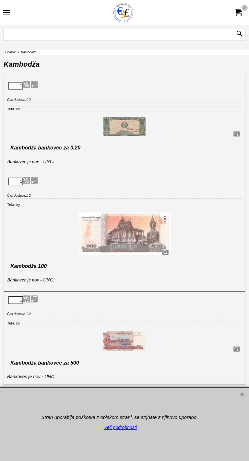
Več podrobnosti (120, 427)
